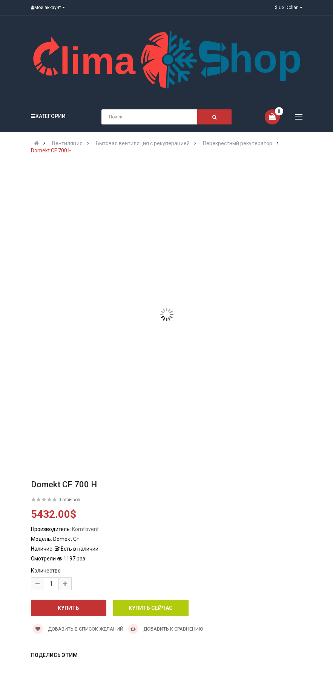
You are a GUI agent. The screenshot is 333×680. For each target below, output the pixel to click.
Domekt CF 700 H (51, 150)
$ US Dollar (288, 7)
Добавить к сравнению (165, 629)
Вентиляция (67, 143)
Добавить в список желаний (78, 629)
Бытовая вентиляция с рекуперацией (143, 143)
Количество (46, 571)
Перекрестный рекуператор (237, 143)
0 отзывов (69, 499)
